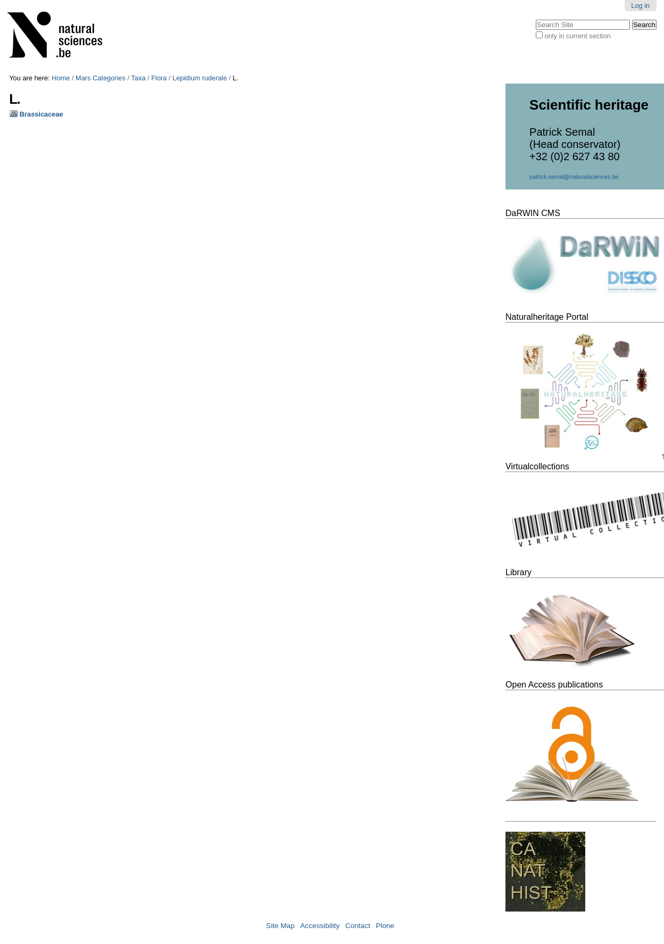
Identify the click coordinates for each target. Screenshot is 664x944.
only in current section (577, 36)
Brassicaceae (41, 114)
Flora (159, 78)
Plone (385, 926)
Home (61, 78)
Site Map (280, 926)
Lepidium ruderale (199, 78)
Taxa (138, 78)
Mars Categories (101, 78)
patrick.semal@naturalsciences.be (574, 176)
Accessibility (319, 926)
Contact (357, 926)
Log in (640, 6)
